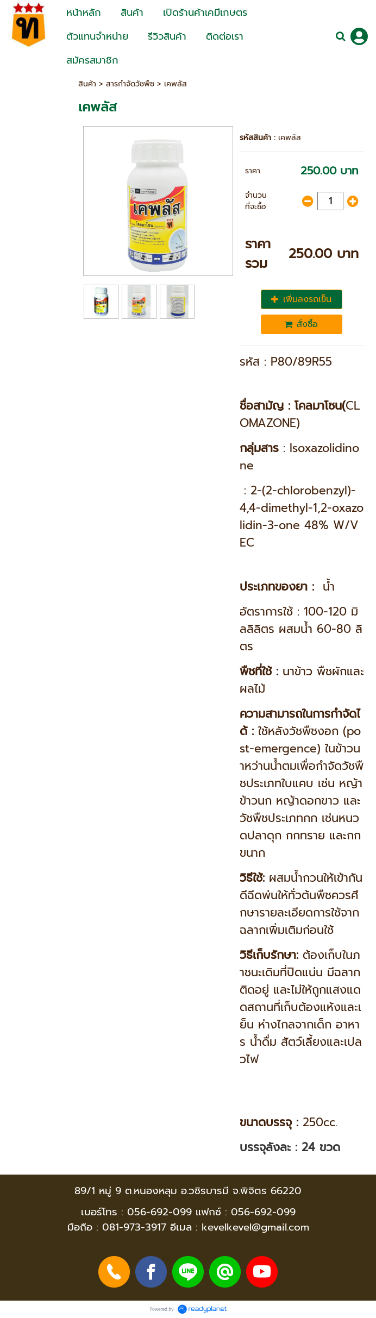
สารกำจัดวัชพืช (130, 84)
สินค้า (87, 84)
